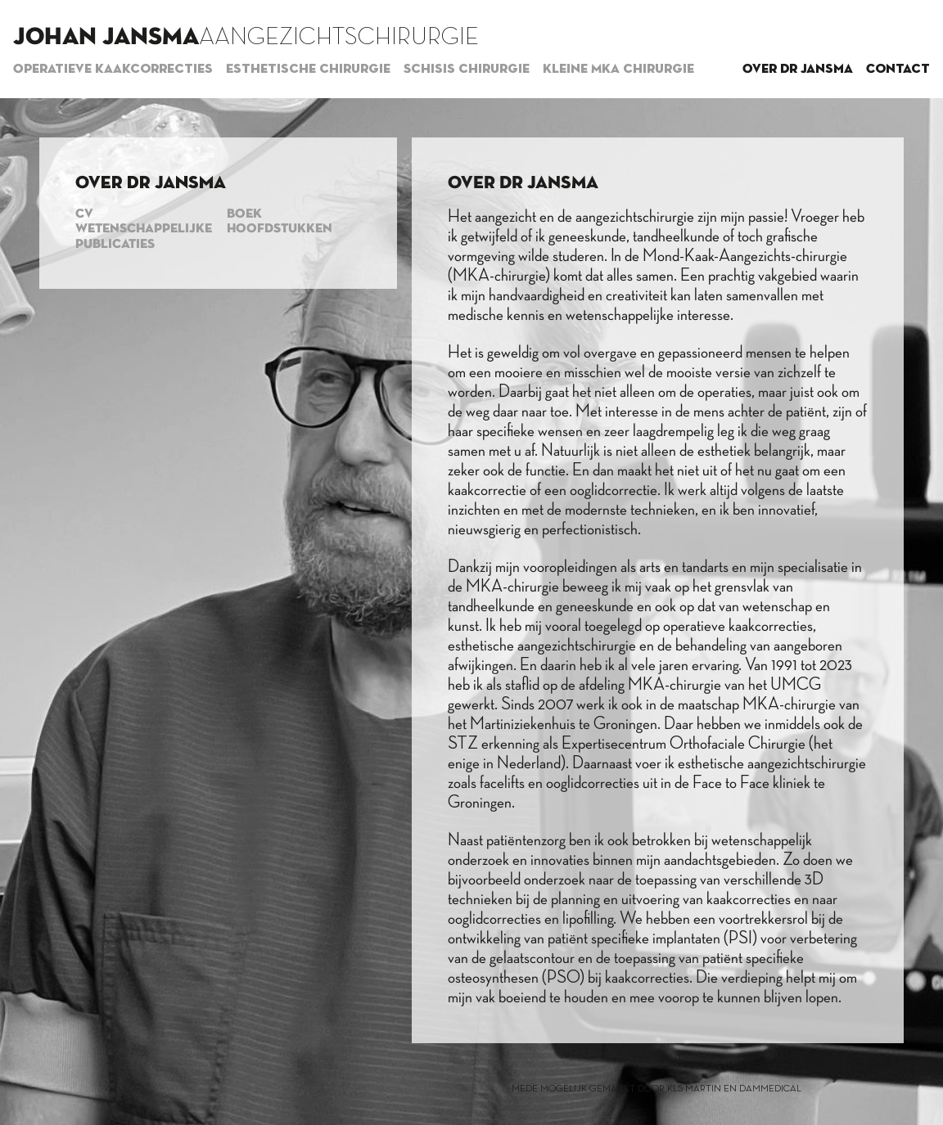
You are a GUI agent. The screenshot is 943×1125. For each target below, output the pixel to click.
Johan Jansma (106, 37)
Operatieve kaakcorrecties (113, 69)
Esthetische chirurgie (308, 69)
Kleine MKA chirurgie (618, 69)
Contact (898, 69)
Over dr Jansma (797, 69)
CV (84, 214)
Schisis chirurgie (467, 69)
